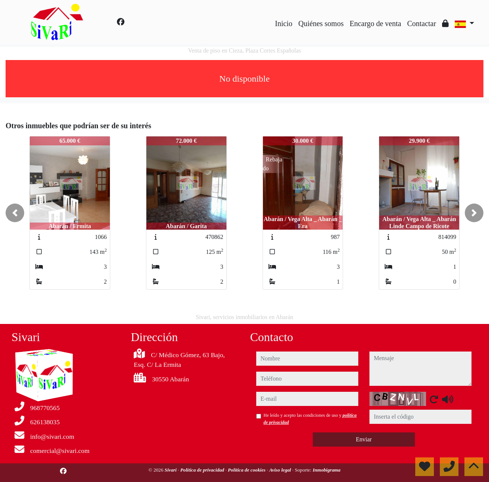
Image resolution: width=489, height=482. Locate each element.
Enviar (364, 439)
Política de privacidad (202, 470)
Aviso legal (280, 470)
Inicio (283, 23)
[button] (15, 213)
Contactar (421, 23)
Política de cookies (247, 470)
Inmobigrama (326, 470)
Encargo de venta (375, 23)
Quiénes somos (321, 23)
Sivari (171, 470)
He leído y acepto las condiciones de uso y (310, 419)
